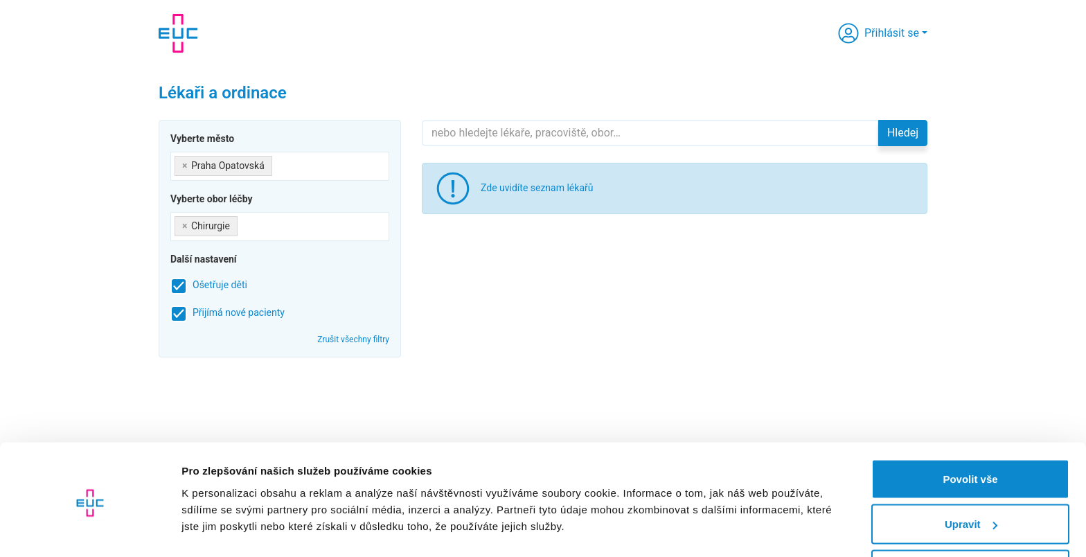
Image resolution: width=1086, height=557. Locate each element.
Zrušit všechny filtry (353, 339)
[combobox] (279, 166)
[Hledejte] (650, 133)
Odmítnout (970, 520)
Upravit (971, 475)
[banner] (178, 33)
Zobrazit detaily (220, 514)
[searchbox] (279, 163)
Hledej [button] (902, 132)
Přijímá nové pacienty (239, 312)
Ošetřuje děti (220, 284)
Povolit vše (970, 429)
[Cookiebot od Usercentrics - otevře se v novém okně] (89, 530)
